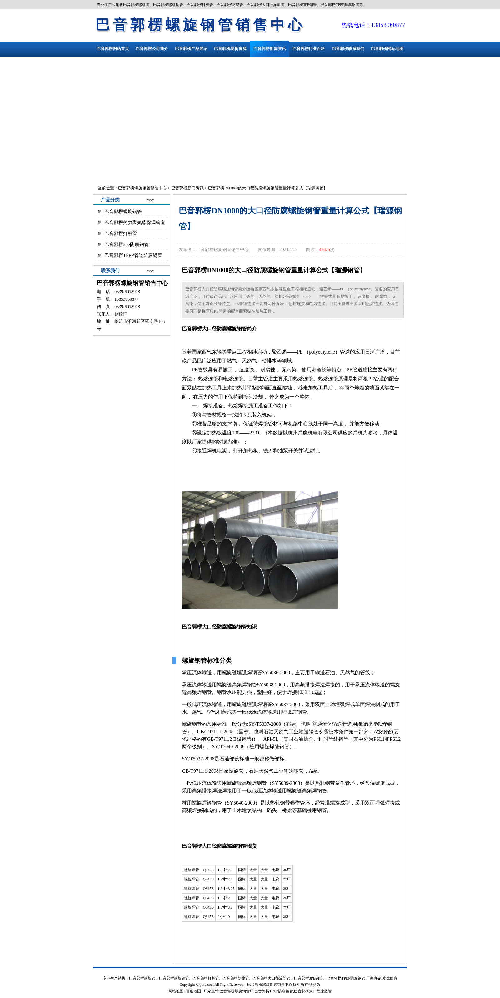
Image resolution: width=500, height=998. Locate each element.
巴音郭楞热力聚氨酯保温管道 (134, 222)
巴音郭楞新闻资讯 (187, 188)
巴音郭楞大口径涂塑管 (313, 991)
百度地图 (193, 991)
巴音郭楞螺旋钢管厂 (236, 991)
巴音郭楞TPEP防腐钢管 (273, 991)
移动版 (314, 984)
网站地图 (175, 991)
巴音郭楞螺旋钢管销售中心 (200, 25)
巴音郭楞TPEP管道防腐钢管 (133, 255)
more (151, 200)
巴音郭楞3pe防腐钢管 (126, 244)
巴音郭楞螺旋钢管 (123, 211)
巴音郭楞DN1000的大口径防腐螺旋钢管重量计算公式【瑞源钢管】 (268, 188)
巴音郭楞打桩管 (120, 233)
